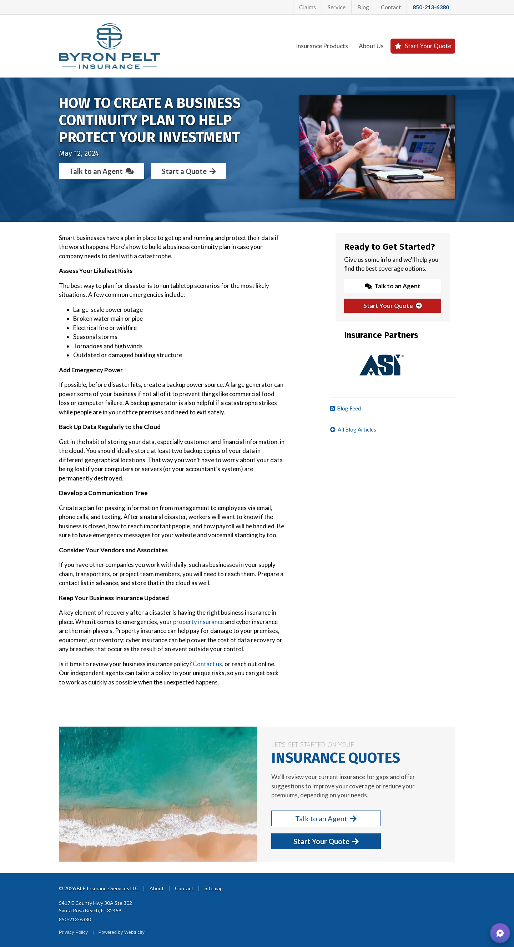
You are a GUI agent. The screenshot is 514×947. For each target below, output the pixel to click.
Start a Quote (189, 171)
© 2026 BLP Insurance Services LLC (98, 888)
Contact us (207, 664)
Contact (391, 7)
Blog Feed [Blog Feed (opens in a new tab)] (345, 408)
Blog (363, 7)
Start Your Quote (422, 46)
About (157, 888)
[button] (500, 933)
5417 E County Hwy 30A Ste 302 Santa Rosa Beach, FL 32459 (95, 906)
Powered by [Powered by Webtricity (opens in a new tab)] (122, 932)
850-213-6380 (75, 919)
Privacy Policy (73, 932)
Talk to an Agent (101, 171)
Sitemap (214, 888)
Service (337, 7)
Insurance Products (322, 46)
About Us (371, 46)
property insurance (198, 621)
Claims (307, 7)
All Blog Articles (353, 429)
